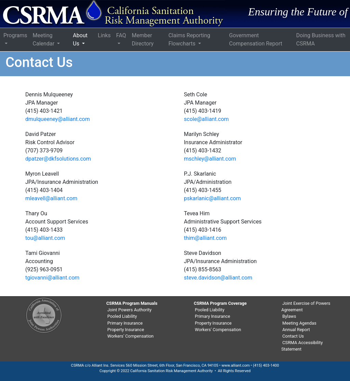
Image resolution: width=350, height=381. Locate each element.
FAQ (121, 35)
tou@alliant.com (45, 238)
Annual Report (296, 329)
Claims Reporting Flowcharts (189, 39)
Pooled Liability (122, 316)
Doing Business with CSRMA (321, 39)
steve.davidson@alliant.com (218, 277)
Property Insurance (125, 329)
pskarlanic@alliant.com (212, 198)
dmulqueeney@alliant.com (57, 119)
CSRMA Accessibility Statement (302, 346)
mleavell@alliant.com (51, 198)
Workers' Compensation (130, 336)
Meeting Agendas (299, 323)
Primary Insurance (125, 323)
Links (104, 35)
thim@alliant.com (205, 238)
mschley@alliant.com (210, 158)
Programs (15, 35)
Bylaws (289, 316)
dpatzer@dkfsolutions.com (58, 158)
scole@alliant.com (206, 119)
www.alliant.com (235, 365)
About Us (80, 39)
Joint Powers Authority (129, 309)
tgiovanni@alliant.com (52, 277)
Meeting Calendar (44, 39)
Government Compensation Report (255, 39)
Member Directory (142, 39)
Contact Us (293, 336)
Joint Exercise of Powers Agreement (305, 306)
